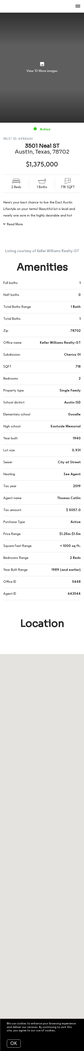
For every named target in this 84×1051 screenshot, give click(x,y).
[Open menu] (77, 6)
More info (62, 1030)
